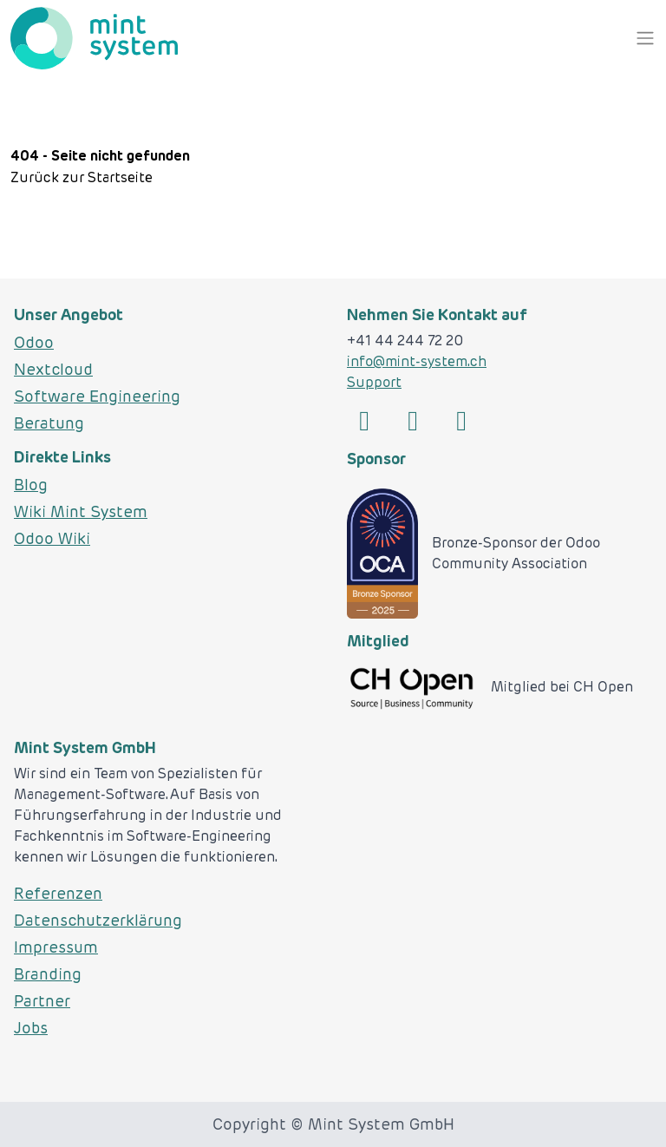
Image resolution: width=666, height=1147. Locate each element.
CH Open (603, 687)
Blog (31, 485)
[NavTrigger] (645, 38)
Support (374, 382)
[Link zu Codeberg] (461, 421)
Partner (42, 1001)
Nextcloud (53, 369)
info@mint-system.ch (416, 361)
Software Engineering (97, 396)
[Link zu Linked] (364, 421)
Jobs (31, 1028)
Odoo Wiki (52, 538)
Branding (48, 974)
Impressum (56, 947)
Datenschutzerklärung (98, 920)
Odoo (34, 342)
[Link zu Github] (412, 421)
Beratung (49, 423)
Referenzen (58, 893)
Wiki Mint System (80, 511)
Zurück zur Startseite (81, 177)
